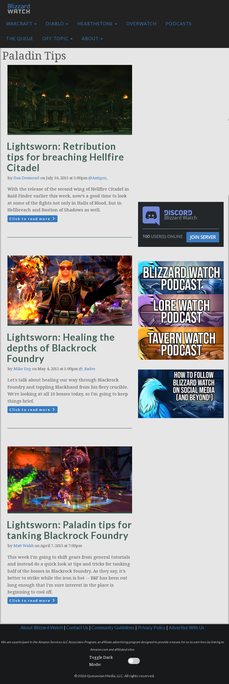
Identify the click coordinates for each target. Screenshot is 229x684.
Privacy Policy (151, 627)
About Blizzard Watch (42, 627)
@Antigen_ (98, 178)
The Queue (19, 38)
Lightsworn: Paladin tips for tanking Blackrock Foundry (69, 530)
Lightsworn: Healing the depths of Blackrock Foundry (61, 347)
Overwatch (141, 23)
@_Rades (87, 369)
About (92, 38)
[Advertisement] (185, 81)
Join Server (203, 237)
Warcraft (21, 23)
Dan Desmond (26, 178)
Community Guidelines (113, 627)
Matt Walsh (23, 545)
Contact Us (77, 627)
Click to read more (32, 218)
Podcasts (178, 23)
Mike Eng (22, 369)
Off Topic (57, 38)
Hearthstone (97, 23)
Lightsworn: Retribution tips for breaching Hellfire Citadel (65, 156)
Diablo (57, 23)
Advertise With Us (186, 627)
